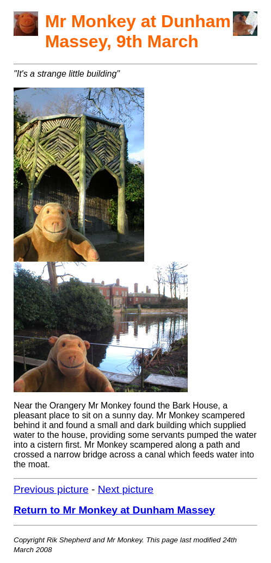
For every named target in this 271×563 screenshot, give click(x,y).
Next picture (125, 489)
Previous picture (51, 489)
